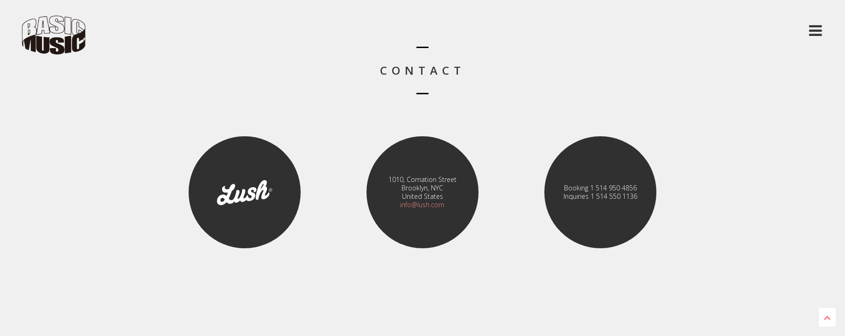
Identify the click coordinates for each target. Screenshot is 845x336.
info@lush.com (422, 204)
